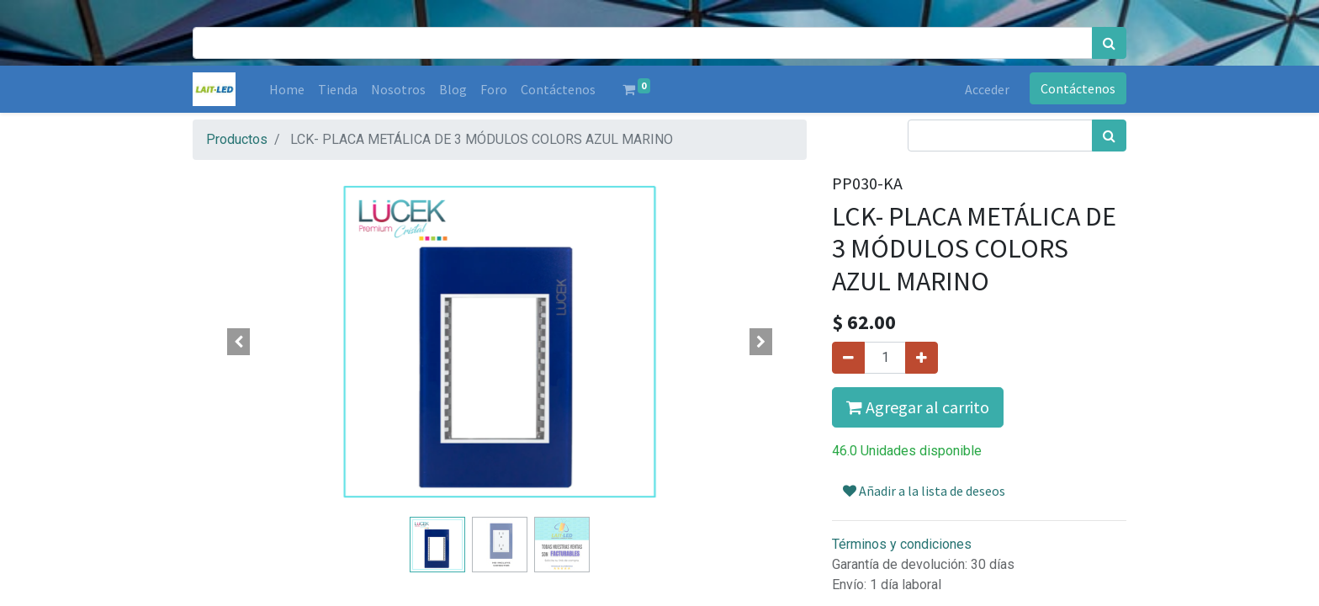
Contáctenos (1078, 88)
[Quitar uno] (848, 358)
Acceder (987, 89)
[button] (239, 342)
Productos (237, 139)
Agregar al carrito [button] (917, 406)
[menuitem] (286, 89)
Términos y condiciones (902, 544)
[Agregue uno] (921, 358)
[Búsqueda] (1109, 43)
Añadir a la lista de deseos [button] (924, 490)
